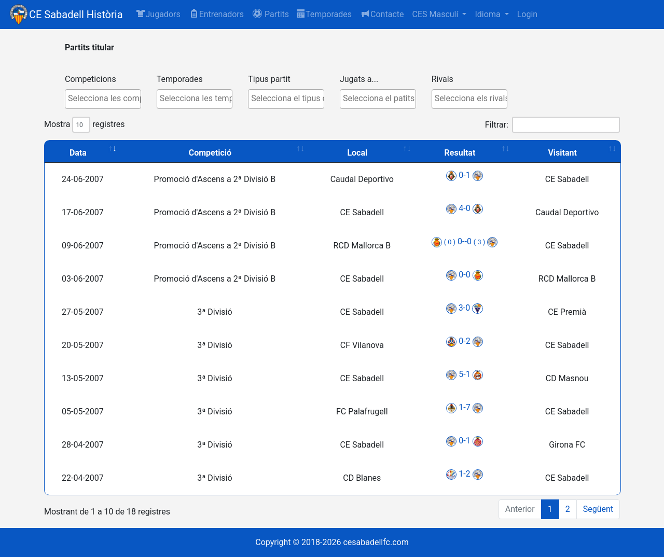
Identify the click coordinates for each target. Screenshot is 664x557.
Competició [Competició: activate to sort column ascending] (210, 153)
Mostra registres (84, 125)
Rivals (442, 79)
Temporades (324, 14)
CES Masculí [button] (436, 14)
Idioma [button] (488, 14)
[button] (270, 14)
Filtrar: (552, 125)
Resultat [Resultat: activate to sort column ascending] (460, 153)
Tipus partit (269, 79)
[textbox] (105, 98)
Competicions (90, 79)
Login (527, 14)
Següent (598, 509)
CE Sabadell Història (76, 14)
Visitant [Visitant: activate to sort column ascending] (562, 153)
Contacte (382, 13)
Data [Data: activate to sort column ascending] (78, 153)
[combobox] (103, 99)
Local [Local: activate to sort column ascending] (357, 153)
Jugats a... (359, 79)
